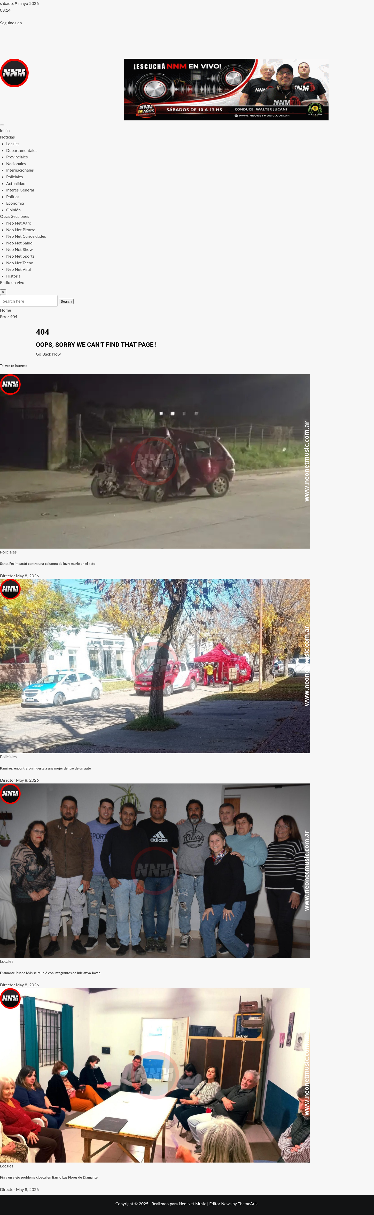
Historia (13, 275)
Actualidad (15, 183)
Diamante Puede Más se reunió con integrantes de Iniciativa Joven (50, 973)
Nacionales (16, 163)
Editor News (220, 1203)
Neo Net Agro (18, 222)
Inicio (5, 130)
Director (7, 575)
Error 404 (8, 316)
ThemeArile (248, 1203)
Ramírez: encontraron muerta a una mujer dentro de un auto (45, 768)
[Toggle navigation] (2, 125)
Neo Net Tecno (19, 262)
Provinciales (17, 156)
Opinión (13, 209)
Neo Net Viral (18, 269)
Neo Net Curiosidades (26, 236)
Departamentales (21, 150)
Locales (12, 143)
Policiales (14, 176)
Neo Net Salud (19, 242)
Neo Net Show (19, 249)
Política (12, 196)
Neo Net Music (192, 1203)
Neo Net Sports (20, 255)
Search (66, 301)
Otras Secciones (14, 216)
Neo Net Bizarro (20, 229)
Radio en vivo (12, 282)
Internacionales (20, 169)
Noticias (7, 136)
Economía (15, 203)
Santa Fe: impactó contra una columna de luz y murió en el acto (47, 564)
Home (5, 309)
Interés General (20, 189)
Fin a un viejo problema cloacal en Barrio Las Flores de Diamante (49, 1177)
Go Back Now (48, 353)
